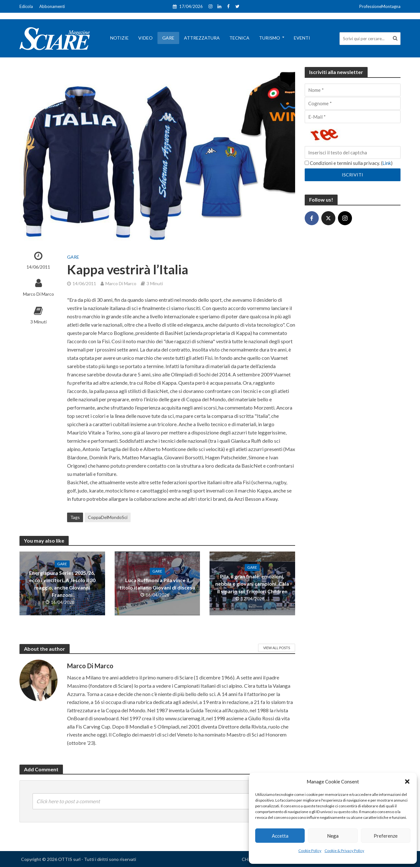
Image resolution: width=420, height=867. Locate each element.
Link (386, 163)
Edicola (26, 6)
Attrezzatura (202, 38)
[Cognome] (353, 103)
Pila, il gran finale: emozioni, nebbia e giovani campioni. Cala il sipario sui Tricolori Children (252, 583)
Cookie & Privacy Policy (344, 850)
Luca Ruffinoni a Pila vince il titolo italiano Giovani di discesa (157, 583)
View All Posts (276, 648)
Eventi (302, 38)
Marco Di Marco (38, 294)
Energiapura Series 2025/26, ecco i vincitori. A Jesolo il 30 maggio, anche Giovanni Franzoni (62, 584)
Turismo (269, 38)
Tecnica (239, 38)
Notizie (119, 38)
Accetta (280, 836)
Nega (333, 836)
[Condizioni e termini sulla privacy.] (307, 163)
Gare (168, 38)
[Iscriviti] (353, 174)
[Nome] (353, 90)
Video (145, 38)
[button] (407, 781)
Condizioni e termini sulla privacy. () (349, 163)
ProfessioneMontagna (380, 6)
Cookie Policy (309, 850)
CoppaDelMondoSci (107, 517)
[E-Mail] (353, 116)
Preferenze (386, 836)
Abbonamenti (52, 6)
